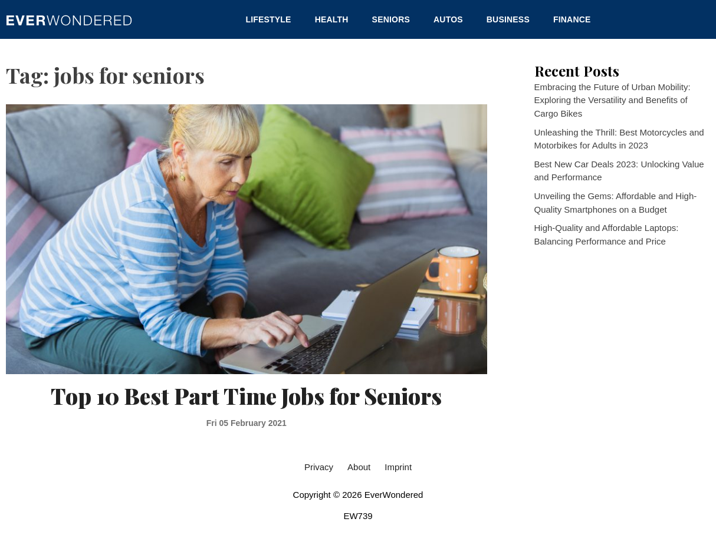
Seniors (391, 19)
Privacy (318, 467)
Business (508, 19)
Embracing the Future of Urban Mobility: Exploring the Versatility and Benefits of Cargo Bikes (612, 100)
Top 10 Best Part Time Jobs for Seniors (246, 395)
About (358, 467)
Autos (448, 19)
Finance (572, 19)
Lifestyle (268, 19)
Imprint (398, 467)
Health (332, 19)
